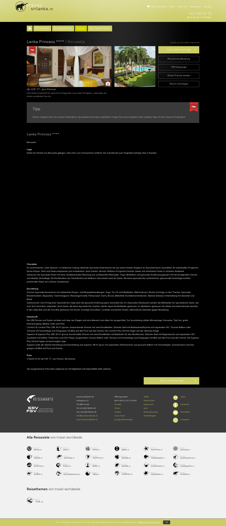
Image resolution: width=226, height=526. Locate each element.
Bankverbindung (151, 412)
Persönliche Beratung (179, 59)
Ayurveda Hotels (99, 28)
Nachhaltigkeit (150, 416)
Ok (166, 522)
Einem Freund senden (179, 75)
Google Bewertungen (123, 419)
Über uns (182, 7)
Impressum (148, 404)
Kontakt (207, 7)
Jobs (146, 408)
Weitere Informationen (149, 522)
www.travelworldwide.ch (87, 419)
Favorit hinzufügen (178, 84)
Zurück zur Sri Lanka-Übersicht (184, 42)
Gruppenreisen (63, 28)
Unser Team (119, 416)
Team (172, 7)
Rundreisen (42, 28)
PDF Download (178, 67)
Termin (117, 408)
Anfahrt (117, 412)
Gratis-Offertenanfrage (182, 50)
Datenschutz (149, 400)
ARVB (146, 397)
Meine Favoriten (159, 7)
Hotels (81, 28)
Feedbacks (195, 7)
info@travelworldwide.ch (87, 416)
